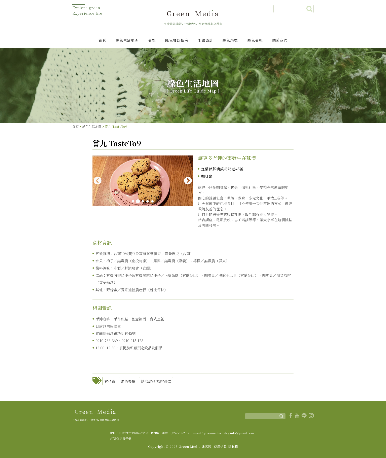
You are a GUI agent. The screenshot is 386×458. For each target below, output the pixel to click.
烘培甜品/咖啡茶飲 (156, 381)
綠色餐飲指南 (176, 40)
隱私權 (233, 446)
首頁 (102, 40)
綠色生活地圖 (127, 40)
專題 (152, 40)
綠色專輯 (255, 40)
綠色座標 (230, 40)
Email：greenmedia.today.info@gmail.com (223, 433)
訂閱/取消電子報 (120, 438)
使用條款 (220, 446)
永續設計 (205, 40)
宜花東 (109, 381)
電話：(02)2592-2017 (175, 433)
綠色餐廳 (128, 381)
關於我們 (279, 40)
